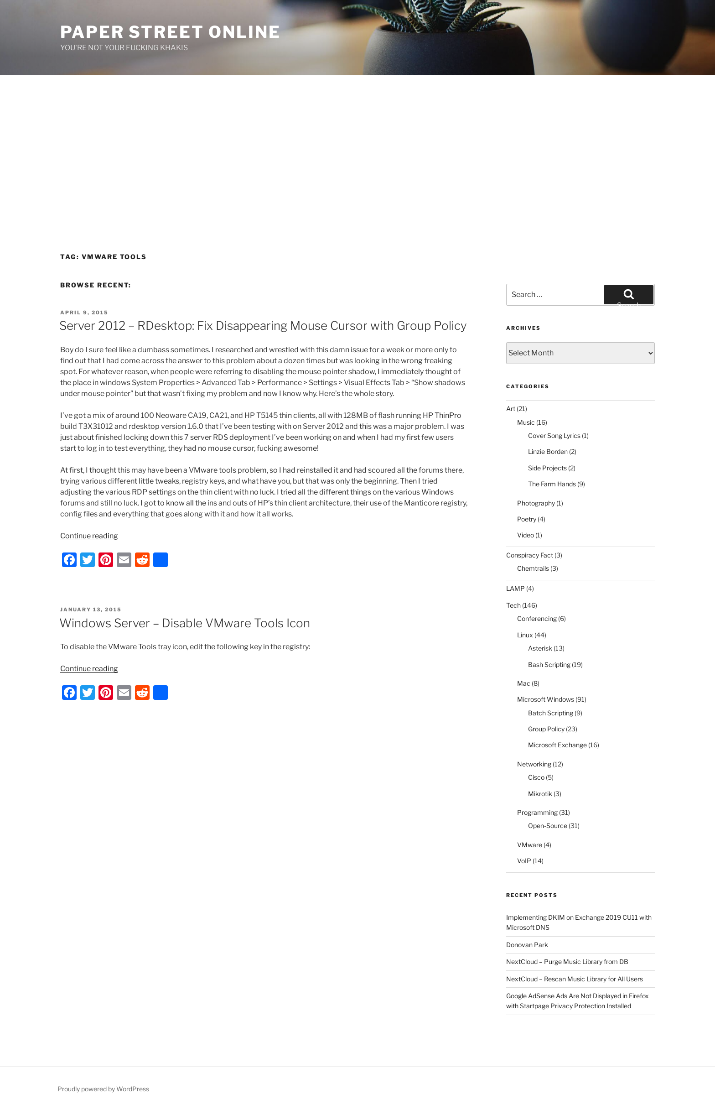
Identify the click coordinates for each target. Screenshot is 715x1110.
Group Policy (546, 729)
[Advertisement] (357, 144)
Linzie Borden (548, 451)
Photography (536, 503)
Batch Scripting (550, 713)
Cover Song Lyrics (554, 435)
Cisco (536, 777)
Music (526, 422)
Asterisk (540, 648)
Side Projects (547, 468)
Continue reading (89, 536)
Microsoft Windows (545, 699)
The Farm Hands (552, 484)
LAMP (515, 588)
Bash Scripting (549, 664)
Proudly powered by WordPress (103, 1089)
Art (510, 408)
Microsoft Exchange (557, 745)
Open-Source (547, 825)
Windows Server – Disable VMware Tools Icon (184, 623)
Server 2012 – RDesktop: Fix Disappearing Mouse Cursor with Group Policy (263, 325)
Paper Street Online (170, 32)
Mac (523, 683)
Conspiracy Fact (529, 555)
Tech (513, 605)
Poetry (526, 519)
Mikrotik (540, 793)
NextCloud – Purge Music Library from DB (567, 961)
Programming (537, 812)
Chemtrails (533, 568)
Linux (525, 635)
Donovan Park (527, 944)
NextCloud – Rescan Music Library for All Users (574, 979)
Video (525, 535)
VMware (529, 845)
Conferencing (537, 618)
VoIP (524, 861)
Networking (534, 764)
